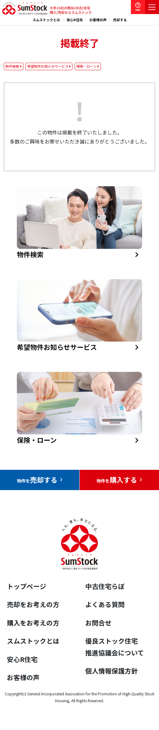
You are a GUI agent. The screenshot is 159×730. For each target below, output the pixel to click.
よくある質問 (105, 604)
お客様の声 (98, 20)
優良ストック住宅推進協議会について (114, 646)
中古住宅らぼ (105, 586)
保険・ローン (86, 66)
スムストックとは (46, 20)
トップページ (26, 586)
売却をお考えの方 (33, 604)
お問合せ (98, 622)
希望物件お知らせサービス (47, 66)
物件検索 (12, 66)
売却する (120, 20)
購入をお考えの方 (33, 622)
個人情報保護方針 (111, 670)
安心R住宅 (75, 20)
